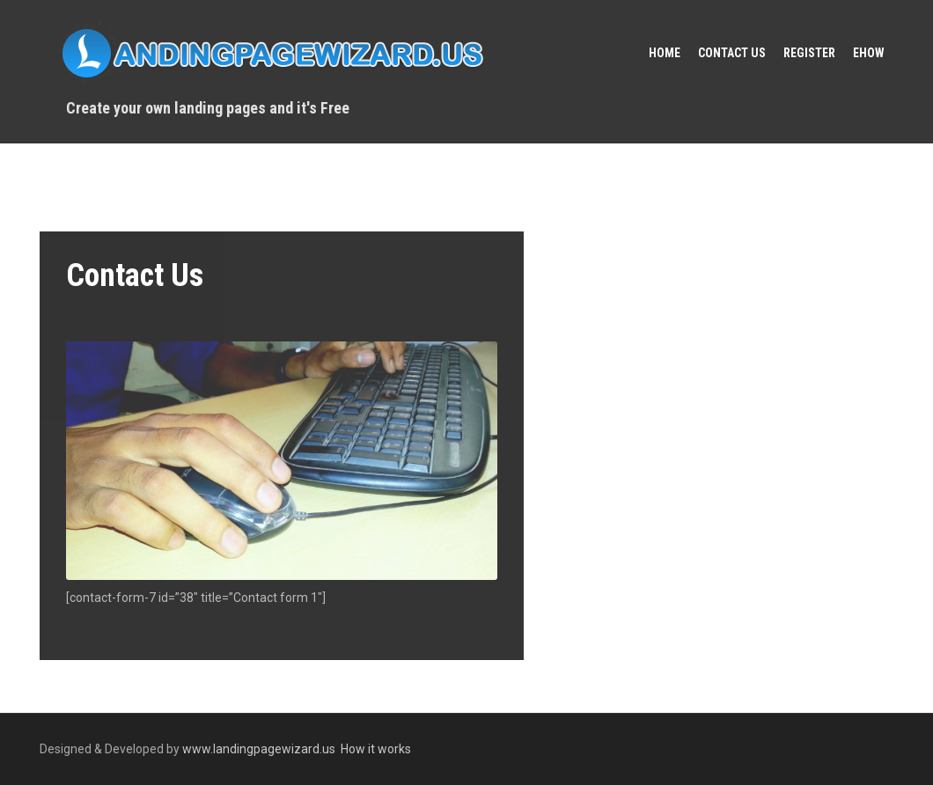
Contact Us (732, 53)
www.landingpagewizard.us (258, 749)
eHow (869, 53)
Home (664, 53)
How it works (376, 749)
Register (809, 53)
